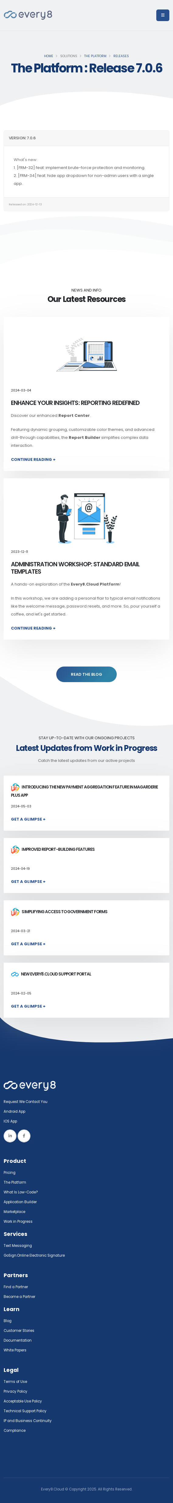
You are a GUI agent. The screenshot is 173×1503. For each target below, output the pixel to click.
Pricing (10, 1172)
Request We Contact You (25, 1101)
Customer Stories (19, 1330)
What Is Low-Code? (21, 1192)
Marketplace (14, 1211)
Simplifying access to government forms (59, 912)
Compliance (15, 1430)
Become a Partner (19, 1296)
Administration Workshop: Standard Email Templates (75, 568)
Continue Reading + (33, 459)
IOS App (12, 1121)
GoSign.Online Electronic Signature (34, 1255)
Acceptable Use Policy (23, 1401)
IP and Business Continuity (28, 1420)
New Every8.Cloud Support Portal (51, 974)
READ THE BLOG (86, 674)
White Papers (15, 1350)
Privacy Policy (15, 1391)
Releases (121, 56)
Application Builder (20, 1202)
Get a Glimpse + (28, 819)
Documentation (18, 1340)
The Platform (95, 56)
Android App (14, 1111)
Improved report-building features (53, 849)
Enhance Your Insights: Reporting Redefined (75, 403)
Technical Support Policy (25, 1411)
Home (48, 56)
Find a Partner (16, 1286)
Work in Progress (18, 1221)
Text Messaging (18, 1245)
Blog (8, 1320)
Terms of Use (15, 1381)
